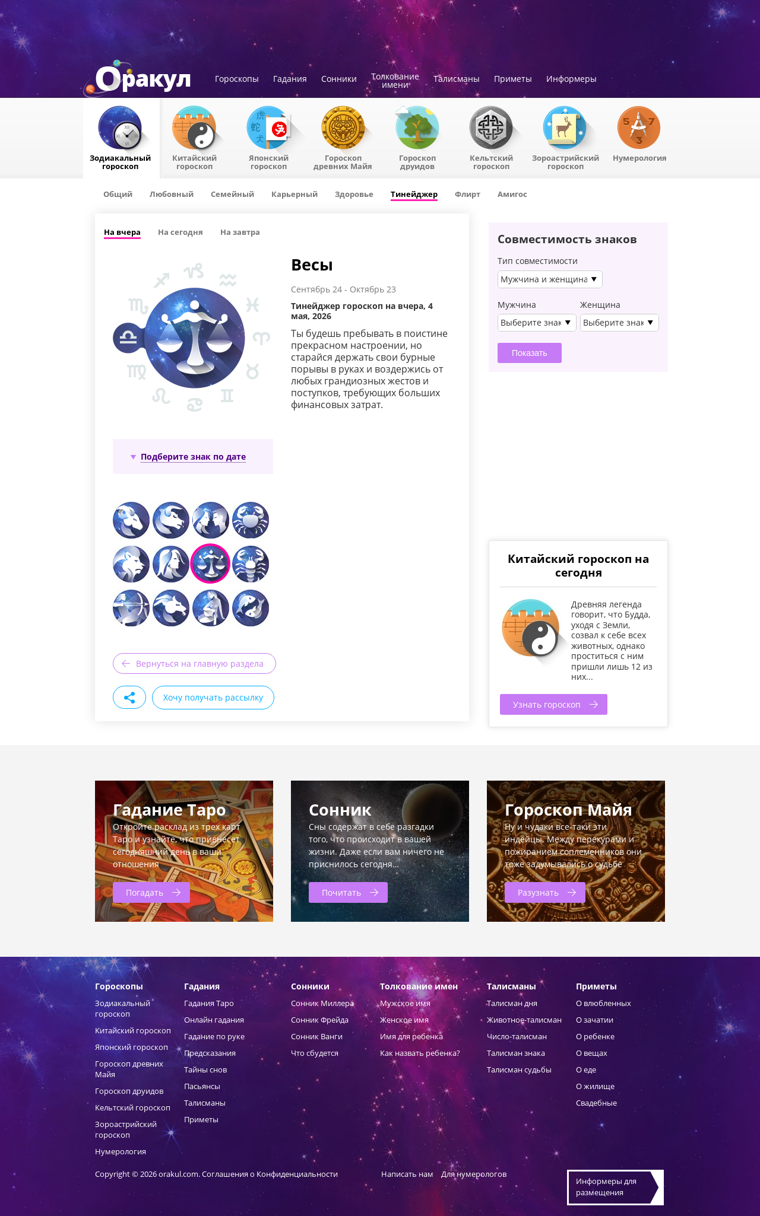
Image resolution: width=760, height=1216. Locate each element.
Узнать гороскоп (547, 704)
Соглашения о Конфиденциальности (271, 1174)
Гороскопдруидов (417, 161)
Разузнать (538, 892)
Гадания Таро (209, 1003)
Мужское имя (405, 1003)
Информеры (571, 79)
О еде (586, 1069)
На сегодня (180, 232)
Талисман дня (512, 1003)
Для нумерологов (473, 1174)
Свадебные (596, 1102)
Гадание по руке (214, 1036)
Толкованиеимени (395, 81)
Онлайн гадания (214, 1019)
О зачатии (594, 1019)
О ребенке (595, 1036)
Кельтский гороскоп (491, 161)
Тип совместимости (538, 261)
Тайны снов (205, 1069)
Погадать (144, 892)
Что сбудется (314, 1053)
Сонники (339, 79)
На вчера (122, 232)
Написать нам (407, 1174)
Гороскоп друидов (129, 1091)
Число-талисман (517, 1036)
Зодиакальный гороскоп (120, 161)
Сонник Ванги (317, 1036)
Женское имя (404, 1019)
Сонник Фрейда (320, 1019)
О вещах (591, 1053)
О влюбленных (603, 1003)
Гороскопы (237, 79)
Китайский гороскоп (194, 161)
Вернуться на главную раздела (200, 663)
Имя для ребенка (411, 1036)
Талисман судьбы (519, 1069)
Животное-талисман (524, 1019)
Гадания (290, 79)
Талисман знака (516, 1053)
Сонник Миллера (322, 1003)
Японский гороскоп (269, 161)
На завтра (240, 232)
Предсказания (210, 1053)
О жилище (595, 1086)
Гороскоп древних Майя (343, 161)
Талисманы (456, 79)
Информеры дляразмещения (606, 1187)
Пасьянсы (202, 1086)
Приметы (513, 79)
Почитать (341, 892)
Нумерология (640, 157)
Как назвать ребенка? (420, 1053)
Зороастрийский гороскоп (565, 161)
